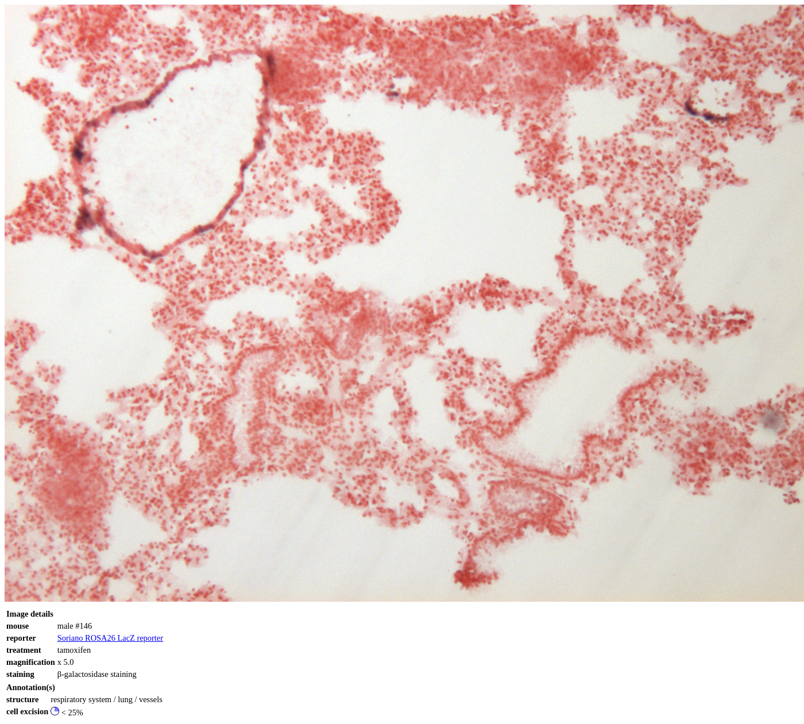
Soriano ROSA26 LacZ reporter (110, 637)
